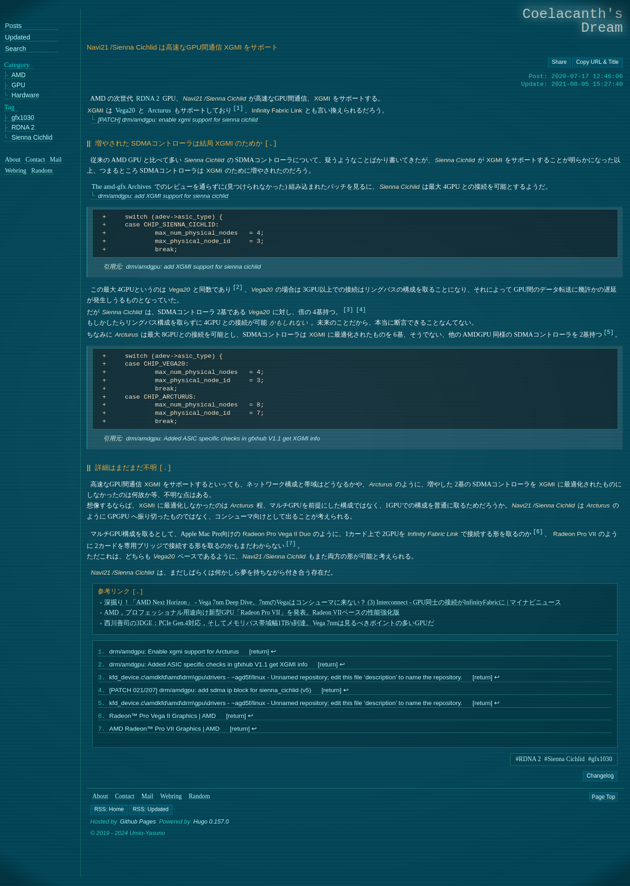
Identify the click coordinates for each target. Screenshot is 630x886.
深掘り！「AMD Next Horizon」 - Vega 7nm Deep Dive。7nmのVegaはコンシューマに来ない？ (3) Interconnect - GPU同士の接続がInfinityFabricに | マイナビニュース (332, 600)
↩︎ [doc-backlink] (273, 650)
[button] (109, 814)
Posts (13, 26)
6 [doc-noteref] (538, 529)
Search (15, 48)
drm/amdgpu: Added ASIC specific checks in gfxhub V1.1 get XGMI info (223, 437)
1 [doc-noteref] (238, 108)
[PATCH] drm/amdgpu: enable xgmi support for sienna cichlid (177, 119)
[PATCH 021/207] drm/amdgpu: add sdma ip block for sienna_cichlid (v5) (210, 691)
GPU (18, 85)
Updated (17, 37)
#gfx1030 (600, 763)
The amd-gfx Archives (121, 185)
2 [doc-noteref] (237, 286)
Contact (125, 800)
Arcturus (159, 110)
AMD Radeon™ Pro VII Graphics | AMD (164, 732)
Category (17, 64)
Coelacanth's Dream (573, 21)
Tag (9, 107)
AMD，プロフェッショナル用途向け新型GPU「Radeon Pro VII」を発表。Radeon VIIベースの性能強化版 (252, 610)
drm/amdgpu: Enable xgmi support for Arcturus (174, 650)
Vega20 (125, 110)
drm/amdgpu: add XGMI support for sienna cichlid (163, 195)
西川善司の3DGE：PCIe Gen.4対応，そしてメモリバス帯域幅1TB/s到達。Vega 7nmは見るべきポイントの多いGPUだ (269, 621)
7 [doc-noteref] (290, 541)
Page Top (603, 801)
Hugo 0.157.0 (211, 826)
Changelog (599, 780)
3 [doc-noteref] (348, 309)
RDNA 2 (148, 98)
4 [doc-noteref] (360, 309)
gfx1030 (22, 117)
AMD (18, 75)
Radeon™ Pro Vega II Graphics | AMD (162, 719)
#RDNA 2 (528, 763)
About (100, 800)
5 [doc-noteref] (608, 331)
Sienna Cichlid (31, 137)
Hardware (25, 95)
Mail (148, 800)
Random (199, 800)
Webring (171, 800)
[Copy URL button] (559, 62)
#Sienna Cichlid (564, 763)
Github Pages (138, 826)
